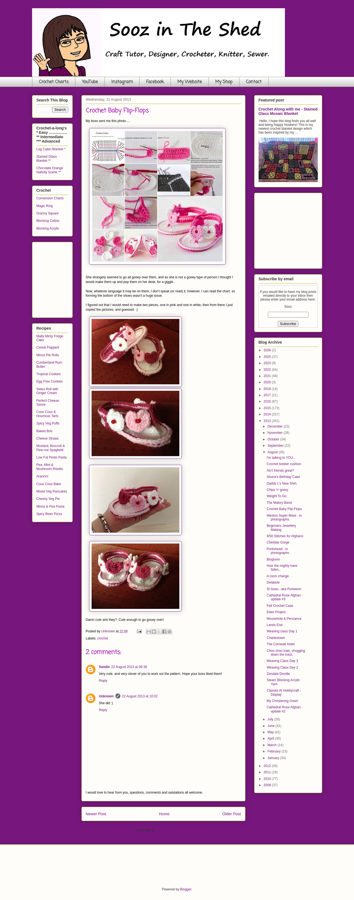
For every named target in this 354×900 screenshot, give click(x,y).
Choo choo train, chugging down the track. (286, 652)
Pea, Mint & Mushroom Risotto (49, 467)
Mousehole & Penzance (284, 619)
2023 (268, 363)
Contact (254, 82)
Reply (103, 681)
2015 (268, 408)
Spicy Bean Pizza (49, 514)
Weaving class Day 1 (282, 631)
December (275, 426)
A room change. (278, 576)
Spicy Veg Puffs (48, 423)
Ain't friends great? (280, 470)
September (275, 446)
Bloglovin (273, 559)
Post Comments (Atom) (173, 830)
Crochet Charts (54, 82)
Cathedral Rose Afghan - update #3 (284, 597)
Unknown (106, 696)
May (270, 732)
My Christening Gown (282, 701)
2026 (268, 350)
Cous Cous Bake (48, 484)
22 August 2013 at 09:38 (129, 667)
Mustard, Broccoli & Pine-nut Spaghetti (50, 448)
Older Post (231, 814)
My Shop (224, 82)
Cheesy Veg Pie (48, 499)
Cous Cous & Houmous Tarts (47, 414)
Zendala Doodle (278, 674)
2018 (268, 389)
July (270, 719)
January (273, 758)
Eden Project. (276, 612)
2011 (268, 772)
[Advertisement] (77, 278)
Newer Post (96, 814)
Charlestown (276, 638)
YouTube (90, 82)
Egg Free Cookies (49, 381)
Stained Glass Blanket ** (46, 158)
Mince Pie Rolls (47, 355)
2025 (268, 357)
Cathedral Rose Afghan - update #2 (284, 709)
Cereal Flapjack (47, 347)
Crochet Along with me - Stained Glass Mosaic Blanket (288, 111)
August (273, 452)
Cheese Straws (47, 438)
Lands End (274, 625)
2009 (268, 785)
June (271, 726)
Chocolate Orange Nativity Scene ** (49, 170)
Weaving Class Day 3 (282, 661)
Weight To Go (276, 496)
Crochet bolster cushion (284, 464)
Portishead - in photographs (278, 551)
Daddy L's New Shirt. (282, 483)
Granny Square (47, 213)
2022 (268, 370)
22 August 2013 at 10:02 (140, 696)
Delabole (273, 582)
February (274, 751)
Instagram (122, 82)
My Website (189, 82)
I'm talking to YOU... (281, 458)
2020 (268, 382)
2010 (268, 779)
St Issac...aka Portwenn (284, 589)
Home (164, 814)
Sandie (104, 667)
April (271, 738)
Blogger (185, 889)
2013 (268, 421)
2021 (268, 376)
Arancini (42, 476)
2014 (268, 414)
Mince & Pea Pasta (50, 506)
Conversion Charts (50, 198)
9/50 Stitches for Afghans (285, 536)
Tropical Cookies (48, 374)
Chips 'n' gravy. (277, 490)
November (275, 433)
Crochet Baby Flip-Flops (284, 509)
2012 (268, 766)
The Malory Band (279, 503)
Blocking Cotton (48, 221)
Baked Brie (44, 431)
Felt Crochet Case (280, 606)
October (273, 439)
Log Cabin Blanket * (51, 149)
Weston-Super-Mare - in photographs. (284, 517)
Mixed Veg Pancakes (51, 491)
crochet (102, 638)
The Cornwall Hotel (280, 644)
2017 (268, 395)
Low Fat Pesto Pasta (51, 457)
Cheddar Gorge (278, 542)
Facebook (155, 82)
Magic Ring (44, 206)
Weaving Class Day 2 (282, 667)
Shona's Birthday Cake (283, 477)
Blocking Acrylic (47, 228)
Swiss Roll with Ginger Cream (47, 391)
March (272, 745)
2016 (268, 401)
